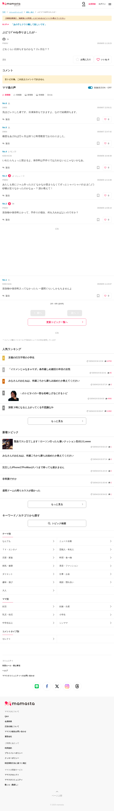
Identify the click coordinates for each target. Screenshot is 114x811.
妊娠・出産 (64, 606)
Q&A (7, 716)
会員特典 (8, 721)
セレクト (6, 639)
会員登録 (92, 4)
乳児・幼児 (7, 614)
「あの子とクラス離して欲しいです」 (29, 24)
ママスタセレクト (12, 775)
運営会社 (8, 736)
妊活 (4, 606)
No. (4, 103)
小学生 (62, 614)
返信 (7, 119)
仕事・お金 (64, 574)
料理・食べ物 (65, 557)
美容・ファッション (68, 566)
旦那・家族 (7, 557)
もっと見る (57, 421)
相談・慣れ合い (66, 582)
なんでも (6, 541)
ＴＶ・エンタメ (9, 549)
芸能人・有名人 (66, 549)
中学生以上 (7, 623)
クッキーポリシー (12, 758)
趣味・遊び (7, 582)
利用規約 (8, 748)
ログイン (102, 4)
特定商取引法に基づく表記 (15, 763)
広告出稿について (12, 726)
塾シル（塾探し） (12, 785)
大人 (4, 590)
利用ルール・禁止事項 (11, 666)
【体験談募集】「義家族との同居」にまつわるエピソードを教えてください (35, 18)
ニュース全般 (65, 541)
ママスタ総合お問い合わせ (15, 731)
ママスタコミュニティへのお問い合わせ (18, 676)
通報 (4, 59)
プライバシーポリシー (14, 753)
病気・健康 (7, 566)
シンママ (63, 623)
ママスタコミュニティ (14, 780)
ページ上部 (57, 795)
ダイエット (7, 574)
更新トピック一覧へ (57, 322)
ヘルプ (5, 671)
